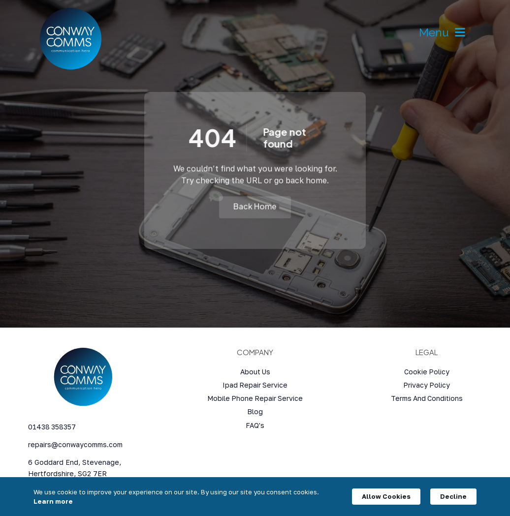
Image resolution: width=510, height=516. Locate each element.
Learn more (53, 501)
